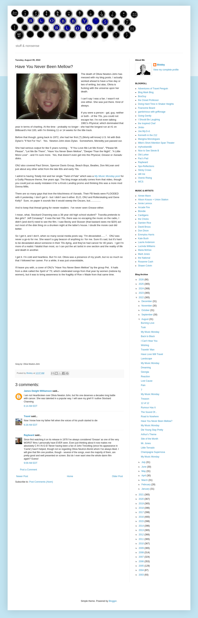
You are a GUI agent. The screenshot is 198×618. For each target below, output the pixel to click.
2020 (142, 499)
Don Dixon (143, 230)
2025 (142, 284)
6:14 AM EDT (30, 406)
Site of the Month (149, 438)
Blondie (142, 211)
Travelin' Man (147, 349)
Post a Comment (28, 469)
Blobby (161, 64)
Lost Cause (146, 381)
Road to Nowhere (150, 416)
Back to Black (148, 336)
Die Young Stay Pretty (152, 430)
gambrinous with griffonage (151, 111)
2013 (142, 530)
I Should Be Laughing (149, 119)
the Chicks (143, 219)
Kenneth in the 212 (147, 135)
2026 (142, 279)
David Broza (144, 226)
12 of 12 (145, 403)
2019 (142, 503)
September (147, 314)
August (145, 319)
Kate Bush (143, 238)
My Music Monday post (107, 176)
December (147, 301)
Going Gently (144, 115)
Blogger (113, 601)
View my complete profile (166, 69)
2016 (142, 517)
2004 (142, 570)
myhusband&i (145, 147)
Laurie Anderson (146, 242)
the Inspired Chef (146, 123)
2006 (142, 561)
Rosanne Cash (145, 261)
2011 (142, 539)
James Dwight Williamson (38, 391)
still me (141, 174)
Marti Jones (144, 254)
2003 (142, 574)
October (145, 310)
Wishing (145, 345)
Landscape (146, 358)
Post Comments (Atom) (41, 481)
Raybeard (29, 435)
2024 (142, 288)
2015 (142, 521)
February (146, 484)
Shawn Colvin (145, 265)
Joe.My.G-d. (144, 131)
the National (144, 258)
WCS (140, 181)
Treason (145, 398)
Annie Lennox (145, 203)
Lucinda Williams (146, 246)
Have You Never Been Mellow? (156, 421)
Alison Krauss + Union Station (153, 199)
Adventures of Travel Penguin (153, 88)
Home (70, 476)
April (144, 475)
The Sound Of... (149, 412)
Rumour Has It (148, 407)
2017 (142, 512)
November (147, 305)
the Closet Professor (148, 100)
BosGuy (142, 96)
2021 (142, 494)
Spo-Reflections (146, 166)
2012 (142, 534)
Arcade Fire (144, 207)
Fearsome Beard (146, 108)
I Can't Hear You (149, 341)
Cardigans (143, 215)
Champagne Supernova (153, 452)
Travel (27, 416)
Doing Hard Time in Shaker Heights (156, 104)
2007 (142, 557)
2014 (142, 525)
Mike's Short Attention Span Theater (156, 143)
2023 (142, 293)
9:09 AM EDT (30, 463)
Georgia (145, 372)
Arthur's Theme (148, 434)
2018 (142, 508)
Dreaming (146, 367)
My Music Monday (150, 332)
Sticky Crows (144, 170)
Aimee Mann (144, 195)
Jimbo (141, 127)
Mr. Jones (146, 443)
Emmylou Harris (146, 234)
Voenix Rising (145, 178)
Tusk (143, 327)
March (144, 480)
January (145, 489)
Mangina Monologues (149, 139)
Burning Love (147, 323)
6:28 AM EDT (30, 425)
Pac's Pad (143, 158)
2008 (142, 552)
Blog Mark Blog (145, 92)
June (144, 466)
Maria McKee (145, 250)
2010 (142, 543)
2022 (142, 297)
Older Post (117, 476)
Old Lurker (143, 154)
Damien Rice (144, 222)
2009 (142, 548)
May (143, 471)
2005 (142, 565)
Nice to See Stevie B (148, 150)
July (143, 462)
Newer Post (22, 476)
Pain (143, 385)
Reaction (145, 376)
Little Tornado (148, 447)
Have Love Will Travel (152, 354)
